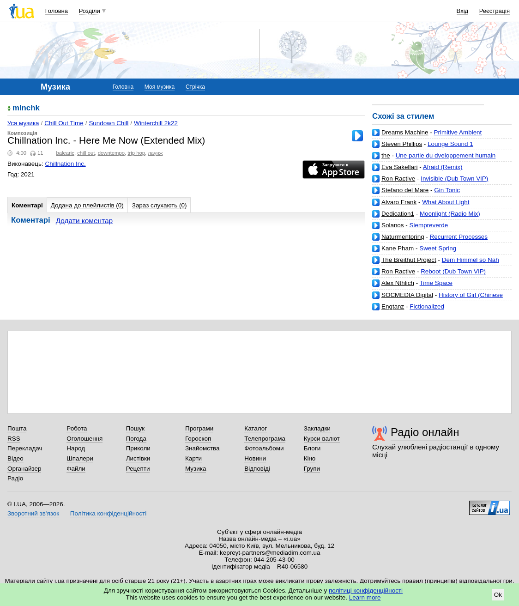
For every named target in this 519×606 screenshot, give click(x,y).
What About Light (445, 202)
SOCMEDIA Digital (407, 294)
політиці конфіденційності (366, 590)
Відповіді (257, 468)
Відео (15, 458)
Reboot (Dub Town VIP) (453, 271)
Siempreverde (429, 225)
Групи (312, 468)
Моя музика (160, 87)
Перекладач (24, 448)
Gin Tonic (447, 190)
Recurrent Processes (459, 236)
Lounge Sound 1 (450, 143)
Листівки (138, 458)
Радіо (15, 478)
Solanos (392, 225)
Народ (75, 448)
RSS (13, 438)
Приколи (138, 448)
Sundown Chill (108, 123)
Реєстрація (494, 10)
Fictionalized (427, 306)
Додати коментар (84, 220)
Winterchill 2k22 (156, 123)
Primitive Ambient (458, 132)
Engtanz (392, 306)
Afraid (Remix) (443, 167)
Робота (76, 428)
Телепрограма (264, 438)
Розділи (89, 10)
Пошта (16, 428)
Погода (136, 438)
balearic (65, 153)
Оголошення (84, 438)
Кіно (310, 458)
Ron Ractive (398, 178)
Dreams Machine (404, 132)
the (385, 155)
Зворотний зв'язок (33, 513)
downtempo (111, 153)
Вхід (463, 10)
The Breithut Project (408, 259)
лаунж (155, 153)
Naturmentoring (402, 236)
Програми (199, 428)
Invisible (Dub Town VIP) (454, 178)
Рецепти (138, 468)
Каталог (255, 428)
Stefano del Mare (404, 190)
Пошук (135, 428)
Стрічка (195, 87)
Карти (193, 458)
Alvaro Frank (398, 202)
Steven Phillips (401, 143)
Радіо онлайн (425, 432)
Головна (56, 10)
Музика (195, 468)
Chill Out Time (63, 123)
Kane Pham (397, 248)
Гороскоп (198, 438)
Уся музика (23, 123)
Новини (255, 458)
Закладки (317, 428)
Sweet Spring (437, 248)
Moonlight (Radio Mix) (450, 213)
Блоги (312, 448)
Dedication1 (397, 213)
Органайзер (24, 468)
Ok (498, 594)
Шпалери (79, 458)
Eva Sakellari (399, 167)
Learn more (365, 597)
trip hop (136, 153)
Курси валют (322, 438)
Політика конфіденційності (108, 513)
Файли (75, 468)
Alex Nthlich (397, 282)
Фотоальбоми (264, 448)
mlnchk (26, 108)
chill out (86, 153)
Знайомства (202, 448)
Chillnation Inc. (65, 163)
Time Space (436, 282)
